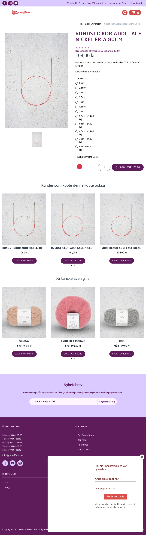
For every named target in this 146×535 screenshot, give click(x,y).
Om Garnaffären (86, 435)
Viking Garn (92, 157)
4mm (81, 102)
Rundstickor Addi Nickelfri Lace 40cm (29, 248)
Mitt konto (83, 482)
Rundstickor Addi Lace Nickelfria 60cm (79, 248)
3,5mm (82, 97)
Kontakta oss (84, 449)
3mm (81, 92)
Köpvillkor (82, 440)
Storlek (81, 78)
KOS (121, 341)
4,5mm (82, 106)
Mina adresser (84, 492)
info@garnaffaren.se (12, 455)
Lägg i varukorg (127, 167)
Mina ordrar (83, 487)
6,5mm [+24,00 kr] (86, 133)
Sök (6, 482)
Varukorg (82, 497)
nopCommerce (80, 529)
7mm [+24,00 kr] (85, 140)
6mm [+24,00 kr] (85, 125)
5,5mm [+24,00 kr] (86, 118)
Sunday (24, 341)
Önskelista (83, 501)
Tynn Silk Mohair (73, 341)
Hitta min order (136, 3)
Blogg (7, 487)
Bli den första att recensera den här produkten (97, 51)
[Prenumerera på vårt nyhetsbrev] (73, 401)
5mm (81, 111)
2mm (81, 83)
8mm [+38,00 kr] (85, 148)
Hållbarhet (83, 444)
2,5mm (82, 87)
